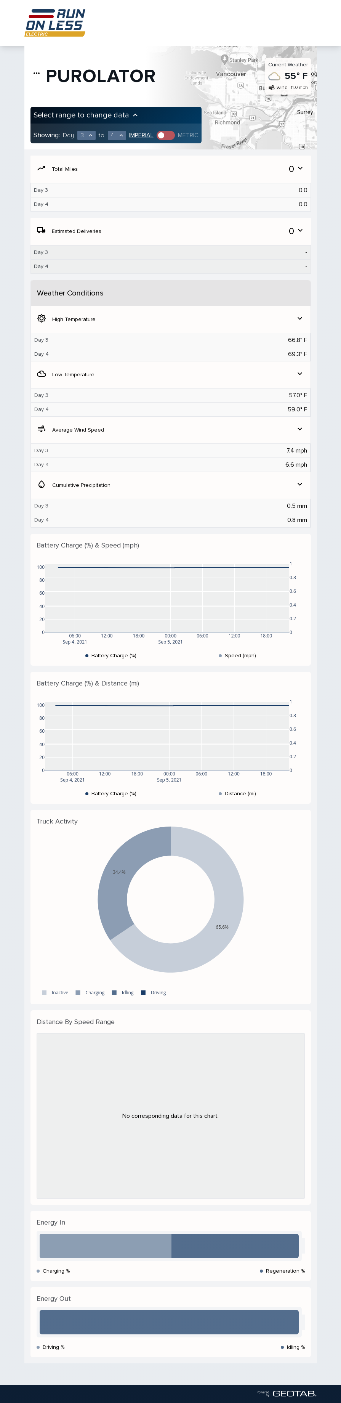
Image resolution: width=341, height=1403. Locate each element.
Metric (188, 135)
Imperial (141, 135)
